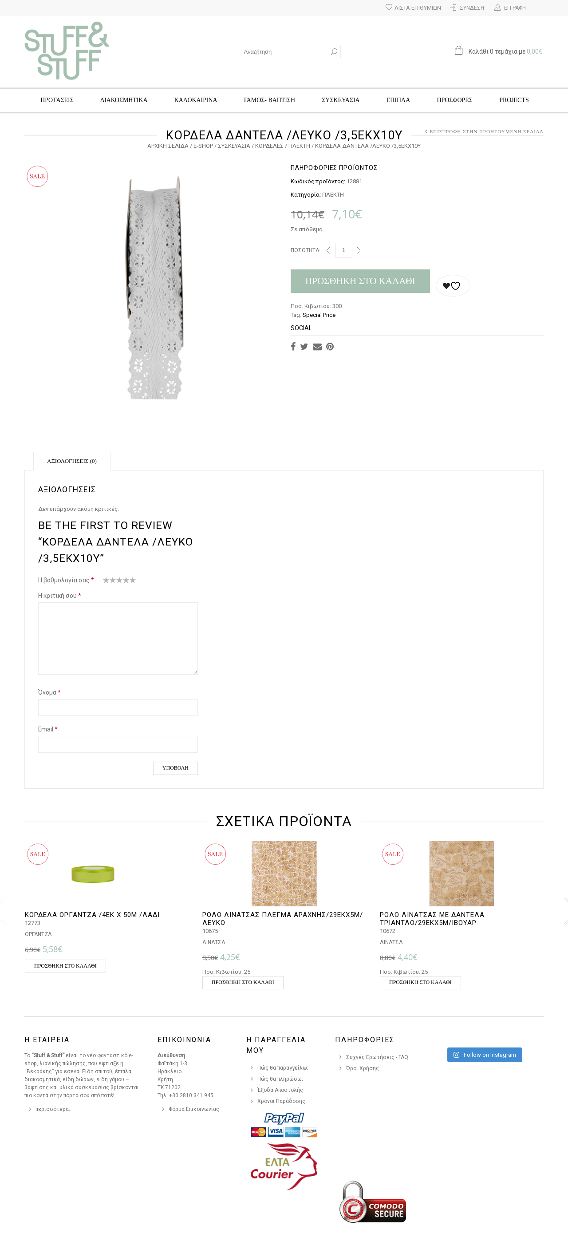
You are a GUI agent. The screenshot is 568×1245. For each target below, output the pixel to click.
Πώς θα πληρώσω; (280, 1079)
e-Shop (203, 145)
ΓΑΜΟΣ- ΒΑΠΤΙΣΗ (269, 100)
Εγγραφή (515, 8)
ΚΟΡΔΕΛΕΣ (269, 145)
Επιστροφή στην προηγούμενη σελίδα (487, 131)
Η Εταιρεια (47, 1040)
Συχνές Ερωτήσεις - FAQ (377, 1057)
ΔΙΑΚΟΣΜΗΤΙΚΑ (123, 100)
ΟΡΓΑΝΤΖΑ (38, 934)
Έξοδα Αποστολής (280, 1090)
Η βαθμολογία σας (66, 580)
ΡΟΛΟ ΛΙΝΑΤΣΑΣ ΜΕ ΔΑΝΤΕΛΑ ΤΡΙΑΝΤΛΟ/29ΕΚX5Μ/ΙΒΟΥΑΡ (432, 919)
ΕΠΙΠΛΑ (398, 100)
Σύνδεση (472, 8)
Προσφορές (454, 100)
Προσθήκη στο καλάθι (360, 281)
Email (48, 729)
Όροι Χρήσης (362, 1068)
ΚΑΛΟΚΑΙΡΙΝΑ (195, 100)
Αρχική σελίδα (168, 145)
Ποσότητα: (305, 250)
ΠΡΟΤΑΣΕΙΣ (57, 100)
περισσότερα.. (53, 1109)
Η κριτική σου (59, 595)
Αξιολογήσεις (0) (72, 461)
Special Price (319, 315)
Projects (514, 100)
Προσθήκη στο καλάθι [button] (65, 966)
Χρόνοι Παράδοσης (281, 1101)
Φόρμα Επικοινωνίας (194, 1109)
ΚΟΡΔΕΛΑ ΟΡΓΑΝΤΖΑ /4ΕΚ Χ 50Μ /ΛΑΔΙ (92, 915)
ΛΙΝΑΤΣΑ (213, 942)
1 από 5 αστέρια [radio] (106, 582)
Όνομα (49, 692)
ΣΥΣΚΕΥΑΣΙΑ (340, 100)
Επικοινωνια (184, 1040)
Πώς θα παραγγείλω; (282, 1068)
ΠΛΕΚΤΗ (299, 145)
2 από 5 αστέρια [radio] (109, 582)
